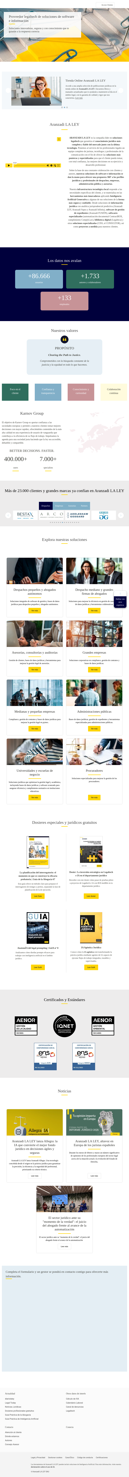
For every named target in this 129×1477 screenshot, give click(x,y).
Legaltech (70, 1411)
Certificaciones (102, 1458)
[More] (118, 5)
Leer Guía (38, 896)
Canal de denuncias (75, 1407)
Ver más (34, 611)
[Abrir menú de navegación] (125, 5)
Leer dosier (91, 896)
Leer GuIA (38, 967)
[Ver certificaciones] (77, 1443)
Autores (8, 1440)
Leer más (79, 98)
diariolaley (9, 1399)
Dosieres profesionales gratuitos (19, 1411)
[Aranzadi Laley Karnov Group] (10, 5)
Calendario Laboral (74, 1403)
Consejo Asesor (12, 1444)
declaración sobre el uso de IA (43, 1467)
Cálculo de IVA (72, 1399)
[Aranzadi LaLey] (15, 1459)
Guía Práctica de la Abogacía (18, 1415)
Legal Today (10, 1403)
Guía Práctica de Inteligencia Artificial (21, 1419)
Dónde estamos (12, 1436)
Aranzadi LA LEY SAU (41, 1472)
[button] (121, 515)
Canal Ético (69, 1458)
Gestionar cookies (55, 1458)
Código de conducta (85, 1458)
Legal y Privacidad (38, 1458)
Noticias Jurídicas (13, 1407)
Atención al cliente (13, 1432)
